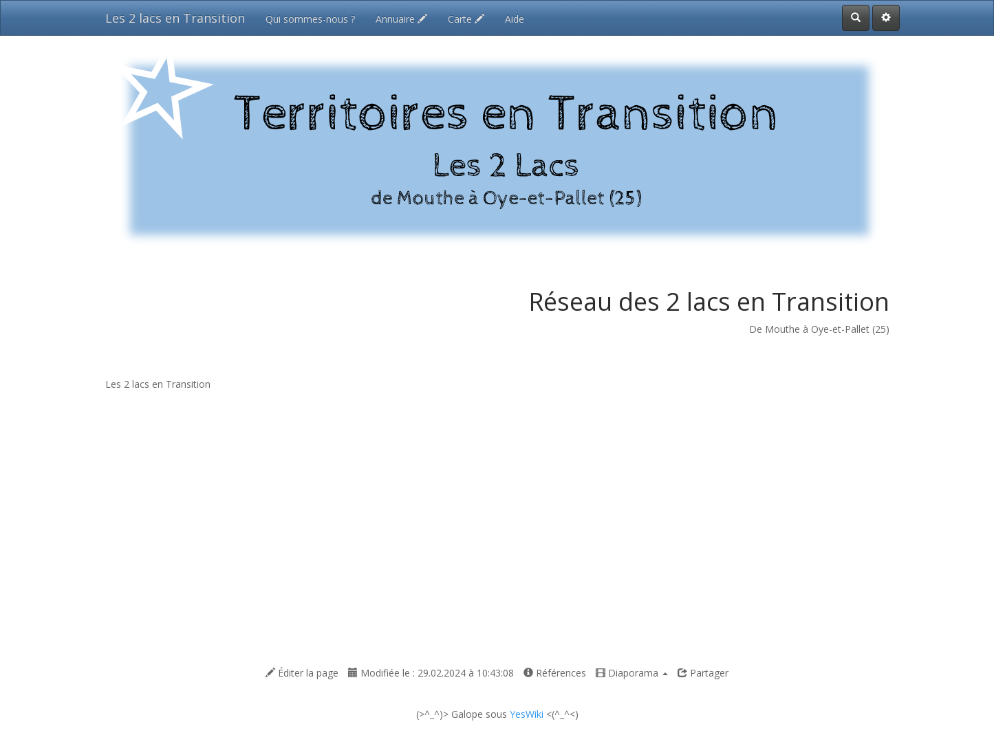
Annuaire (401, 18)
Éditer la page (302, 672)
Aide (514, 18)
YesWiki (526, 714)
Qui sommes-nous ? (310, 18)
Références (554, 672)
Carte (466, 18)
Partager (703, 672)
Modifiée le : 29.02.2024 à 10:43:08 (431, 672)
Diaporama (632, 672)
